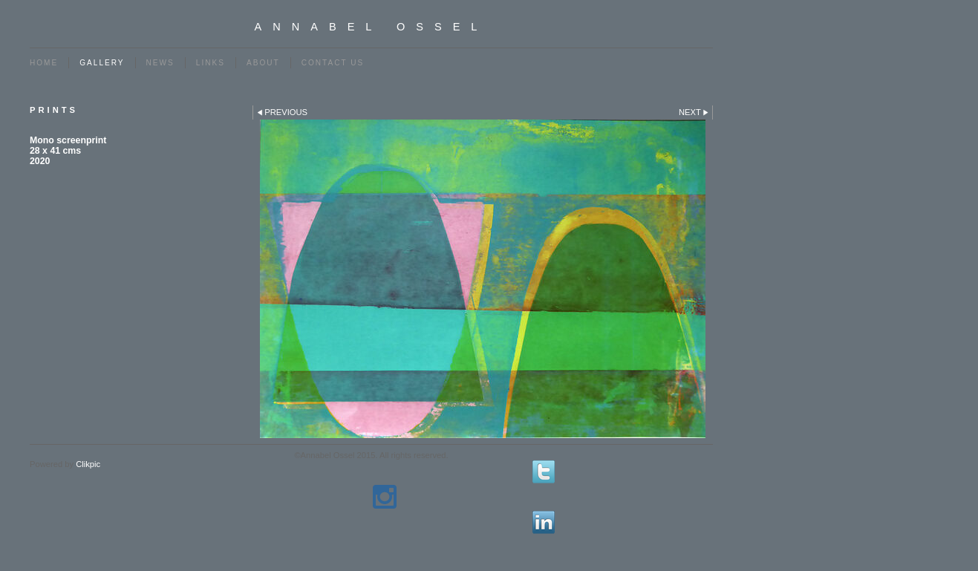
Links (210, 63)
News (160, 63)
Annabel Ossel (372, 27)
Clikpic (88, 464)
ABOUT (263, 63)
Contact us (333, 63)
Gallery (101, 63)
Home (44, 63)
